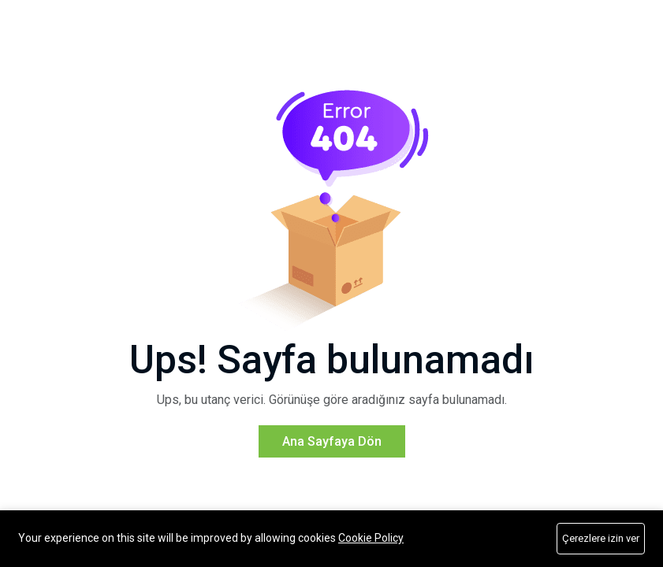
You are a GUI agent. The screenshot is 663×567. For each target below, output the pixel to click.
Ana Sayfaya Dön (332, 461)
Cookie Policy (371, 538)
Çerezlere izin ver (600, 538)
